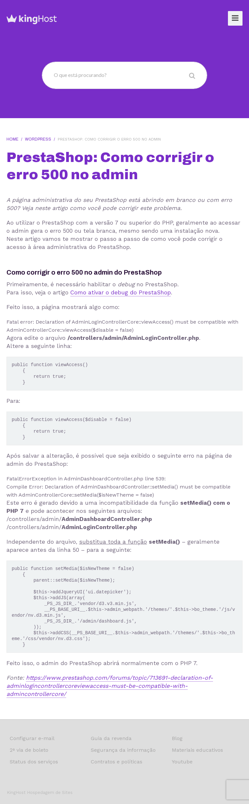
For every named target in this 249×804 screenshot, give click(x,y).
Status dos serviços (34, 762)
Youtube (182, 762)
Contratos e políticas (116, 762)
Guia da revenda (111, 738)
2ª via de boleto (29, 750)
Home (12, 139)
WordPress (38, 139)
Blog (177, 738)
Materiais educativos (197, 750)
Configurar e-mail (32, 738)
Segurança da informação (123, 750)
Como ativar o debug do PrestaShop (120, 292)
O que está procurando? (80, 75)
